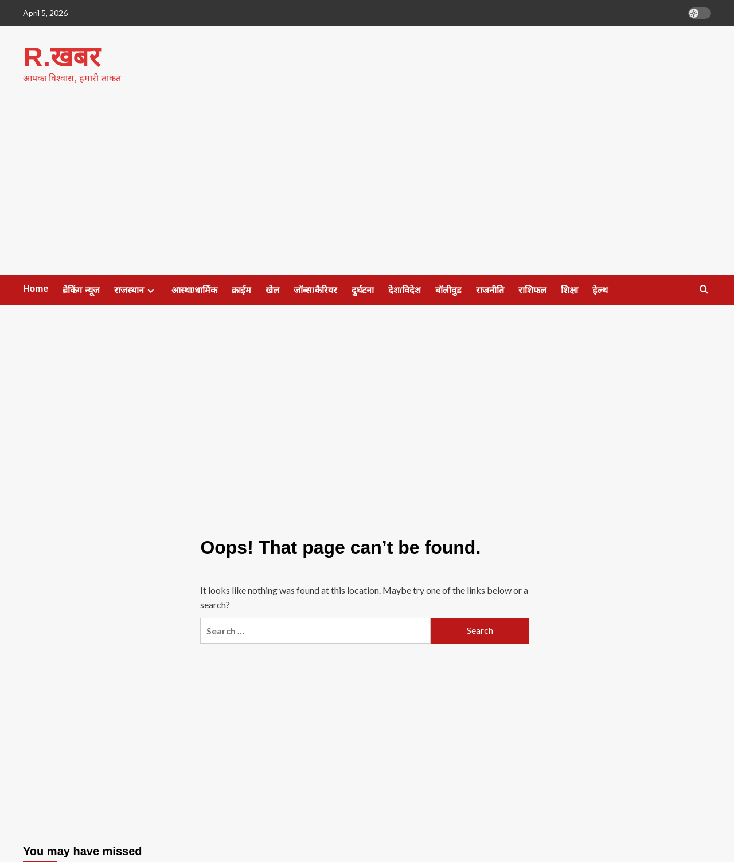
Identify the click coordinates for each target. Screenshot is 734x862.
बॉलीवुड (448, 290)
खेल (272, 290)
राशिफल (532, 290)
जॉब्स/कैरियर (315, 290)
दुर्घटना (363, 290)
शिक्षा (569, 290)
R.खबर (61, 56)
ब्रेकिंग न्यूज (81, 290)
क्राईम (241, 290)
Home (35, 288)
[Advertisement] (367, 188)
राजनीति (490, 290)
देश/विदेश (404, 290)
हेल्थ (600, 290)
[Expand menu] (150, 290)
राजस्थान (135, 290)
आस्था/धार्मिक (194, 290)
